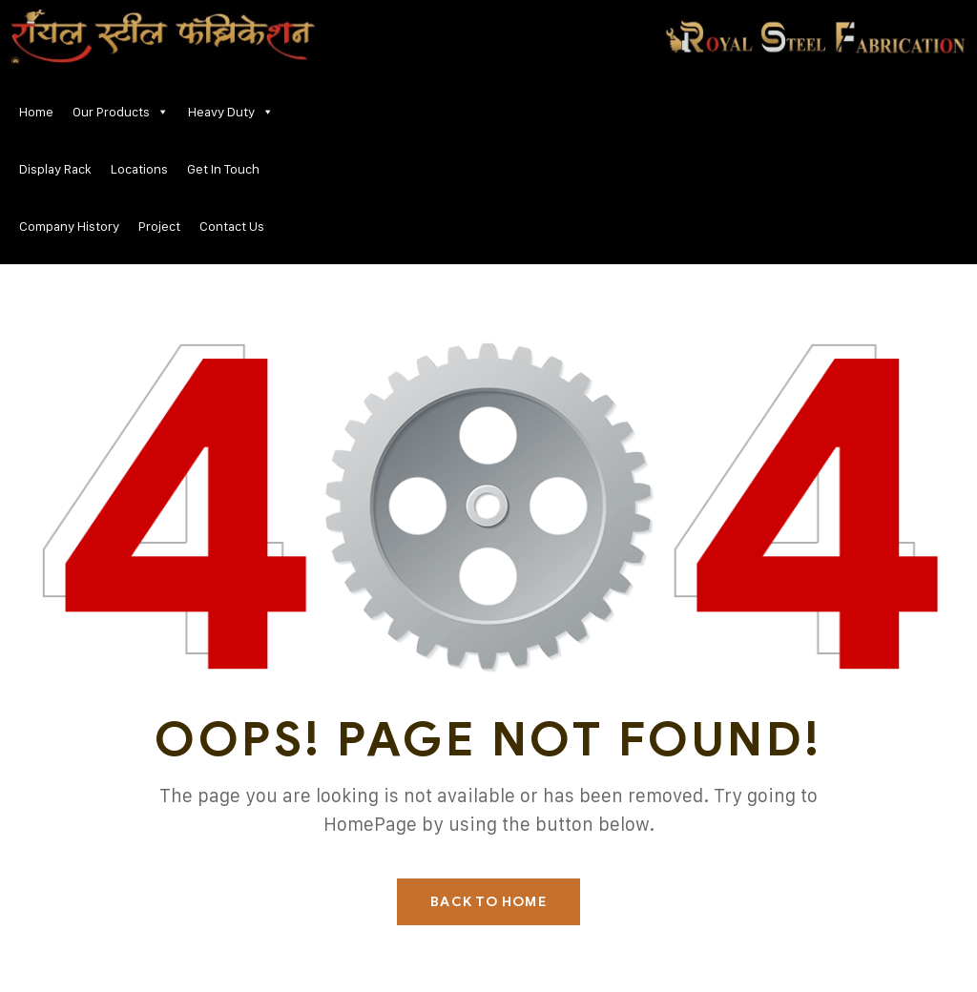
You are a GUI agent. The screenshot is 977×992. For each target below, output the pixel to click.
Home (36, 111)
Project (159, 225)
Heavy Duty (231, 111)
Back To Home (488, 902)
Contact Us (231, 225)
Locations (139, 168)
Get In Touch (223, 168)
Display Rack (55, 168)
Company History (69, 225)
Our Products (121, 111)
